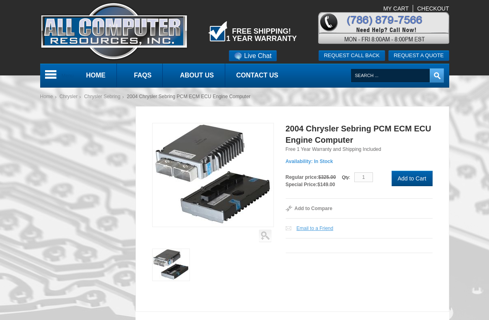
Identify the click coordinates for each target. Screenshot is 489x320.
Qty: (346, 177)
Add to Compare (313, 208)
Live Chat (253, 55)
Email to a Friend (315, 228)
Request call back (351, 55)
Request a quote (419, 55)
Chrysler (69, 96)
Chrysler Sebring (102, 96)
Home (46, 96)
